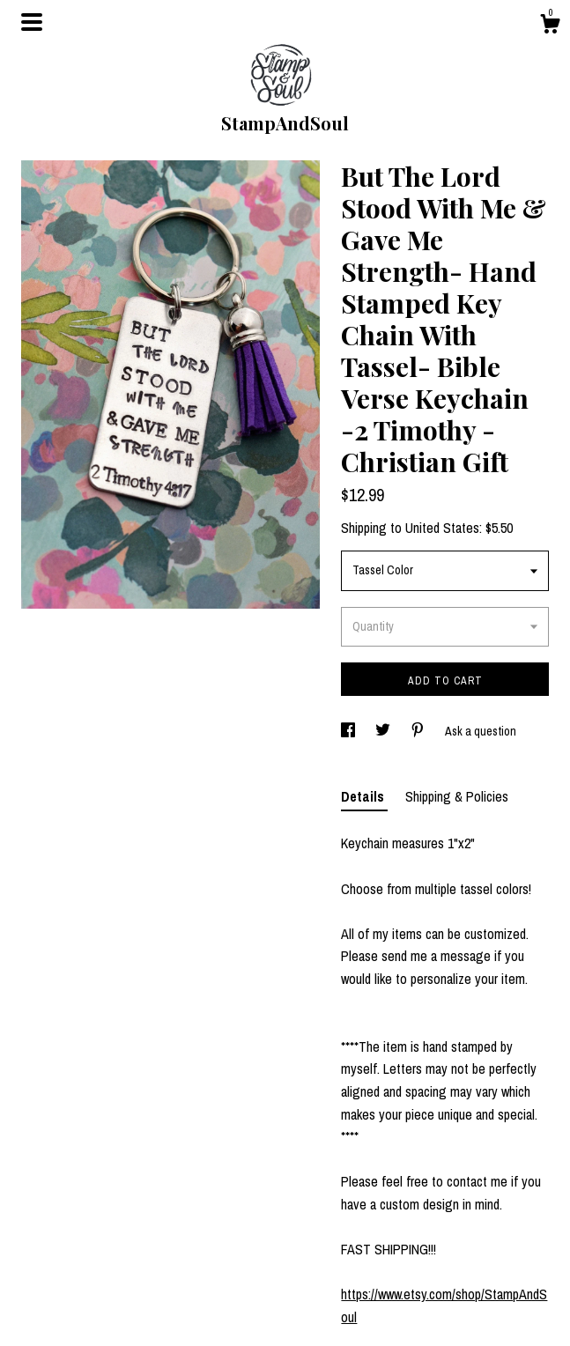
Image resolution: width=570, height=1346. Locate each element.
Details (364, 796)
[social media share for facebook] (349, 731)
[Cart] (549, 26)
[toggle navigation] (31, 22)
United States (442, 527)
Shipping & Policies (456, 796)
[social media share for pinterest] (419, 731)
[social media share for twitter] (384, 731)
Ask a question (480, 731)
